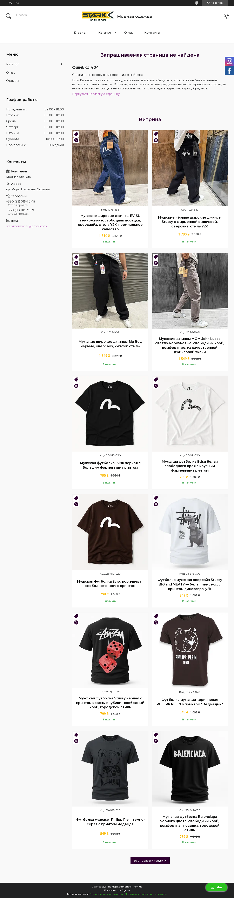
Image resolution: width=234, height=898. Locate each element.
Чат (216, 887)
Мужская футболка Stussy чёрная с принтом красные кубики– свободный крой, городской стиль (110, 702)
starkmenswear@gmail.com (26, 226)
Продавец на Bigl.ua (117, 890)
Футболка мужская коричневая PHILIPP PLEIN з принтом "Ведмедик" (190, 702)
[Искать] (8, 16)
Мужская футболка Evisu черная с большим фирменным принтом (110, 465)
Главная (81, 32)
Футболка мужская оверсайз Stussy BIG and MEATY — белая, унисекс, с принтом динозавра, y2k (190, 584)
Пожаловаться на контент (106, 894)
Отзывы (12, 81)
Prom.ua (137, 886)
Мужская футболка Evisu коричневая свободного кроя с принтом (110, 584)
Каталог (105, 32)
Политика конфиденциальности (146, 894)
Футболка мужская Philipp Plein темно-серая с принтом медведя (110, 822)
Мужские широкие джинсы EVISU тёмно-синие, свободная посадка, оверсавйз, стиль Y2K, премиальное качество (110, 222)
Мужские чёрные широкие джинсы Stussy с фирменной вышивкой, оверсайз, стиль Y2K (189, 221)
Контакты (152, 32)
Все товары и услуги (148, 860)
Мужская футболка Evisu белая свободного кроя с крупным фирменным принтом (190, 466)
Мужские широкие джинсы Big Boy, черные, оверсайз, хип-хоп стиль (110, 344)
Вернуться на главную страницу (96, 94)
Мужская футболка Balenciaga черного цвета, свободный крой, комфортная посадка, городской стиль (190, 823)
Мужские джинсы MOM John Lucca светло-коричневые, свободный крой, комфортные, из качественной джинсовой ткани (189, 345)
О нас (129, 32)
